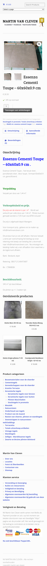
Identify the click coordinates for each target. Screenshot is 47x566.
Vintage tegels (11, 431)
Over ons (9, 459)
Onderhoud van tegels (14, 411)
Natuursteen (10, 408)
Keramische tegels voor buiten (21, 397)
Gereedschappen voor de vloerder (20, 385)
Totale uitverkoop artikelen (31, 122)
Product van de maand (15, 414)
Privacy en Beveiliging (14, 491)
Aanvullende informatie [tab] (33, 132)
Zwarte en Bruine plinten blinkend (20, 439)
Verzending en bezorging (15, 483)
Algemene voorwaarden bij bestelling (21, 494)
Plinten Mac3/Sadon (16, 399)
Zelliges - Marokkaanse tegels (18, 436)
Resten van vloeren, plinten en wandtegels (23, 416)
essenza (39, 124)
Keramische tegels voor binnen (21, 394)
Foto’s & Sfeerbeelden (14, 464)
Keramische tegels (13, 391)
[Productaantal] (6, 106)
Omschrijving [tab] (13, 131)
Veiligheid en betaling (14, 488)
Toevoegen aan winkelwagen (17, 110)
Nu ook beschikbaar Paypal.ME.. (17, 541)
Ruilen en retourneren (14, 485)
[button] (39, 44)
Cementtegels (11, 382)
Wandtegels (10, 434)
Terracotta (9, 425)
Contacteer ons (11, 467)
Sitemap (8, 470)
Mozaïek (8, 405)
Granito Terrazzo (12, 388)
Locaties (8, 461)
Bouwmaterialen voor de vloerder (19, 379)
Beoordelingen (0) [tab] (13, 141)
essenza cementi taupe (22, 124)
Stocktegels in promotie (12, 122)
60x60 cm (10, 124)
